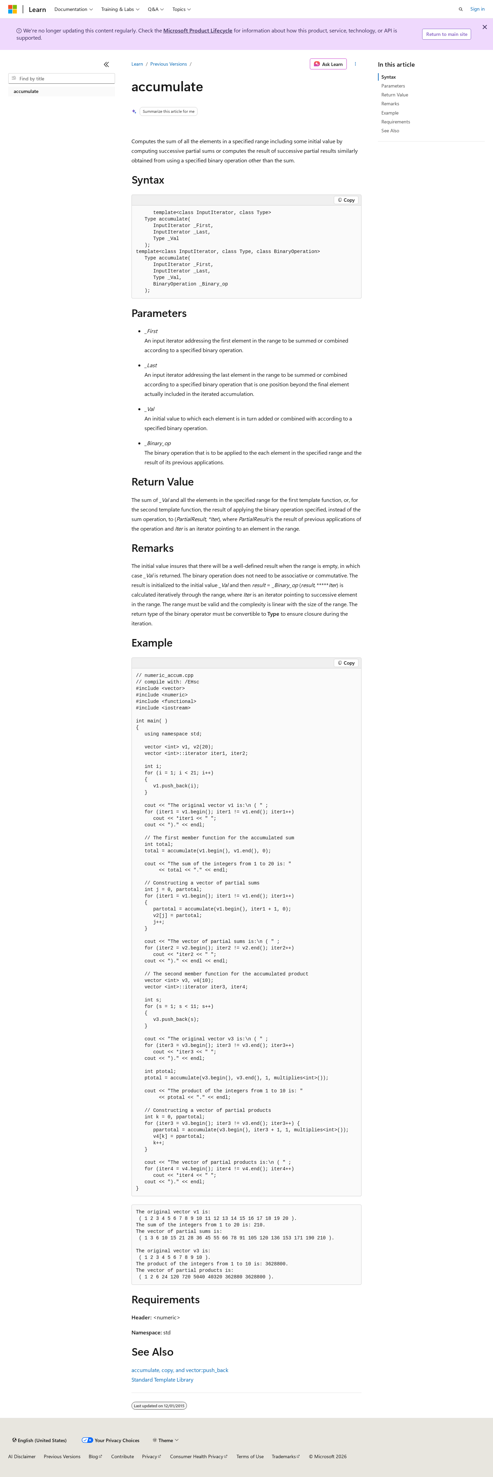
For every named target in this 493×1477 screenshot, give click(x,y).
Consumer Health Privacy (196, 1456)
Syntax (388, 77)
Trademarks (284, 1456)
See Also (390, 130)
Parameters (393, 85)
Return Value (394, 94)
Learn (137, 64)
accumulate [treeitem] (26, 91)
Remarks (390, 103)
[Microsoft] (12, 9)
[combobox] (61, 78)
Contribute (122, 1456)
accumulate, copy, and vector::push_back (179, 1369)
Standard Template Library (162, 1379)
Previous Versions (168, 64)
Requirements (395, 121)
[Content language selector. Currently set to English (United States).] (39, 1440)
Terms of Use (250, 1456)
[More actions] (356, 63)
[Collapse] (106, 64)
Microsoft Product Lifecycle (197, 30)
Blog (93, 1456)
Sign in (477, 8)
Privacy (149, 1456)
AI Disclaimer (22, 1456)
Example (390, 112)
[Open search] (461, 9)
